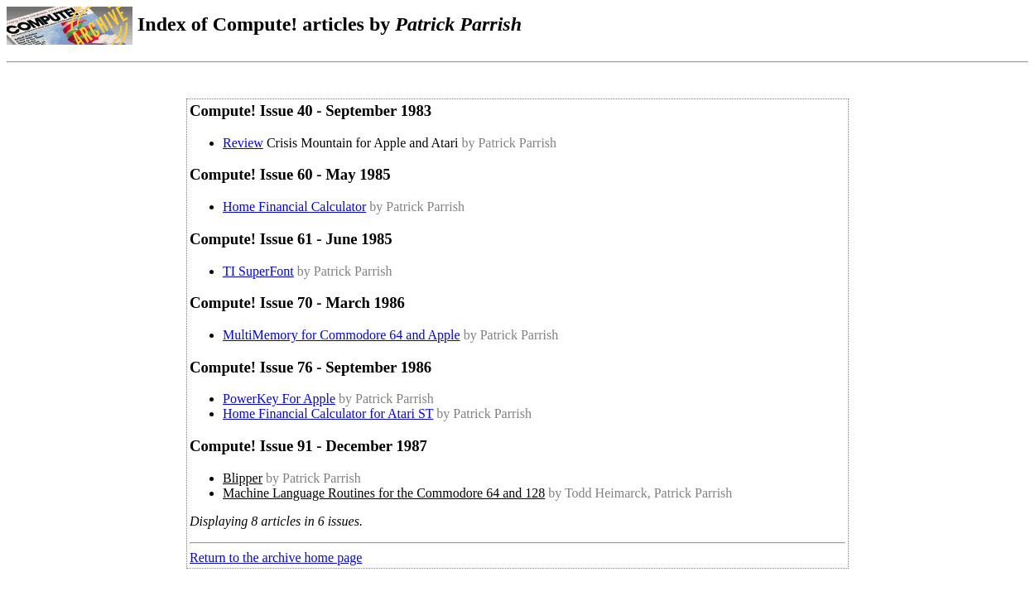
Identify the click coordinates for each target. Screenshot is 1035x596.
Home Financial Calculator (294, 206)
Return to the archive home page (276, 557)
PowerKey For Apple (279, 399)
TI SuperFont (258, 271)
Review (243, 143)
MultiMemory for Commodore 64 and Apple (341, 335)
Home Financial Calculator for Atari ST (328, 413)
